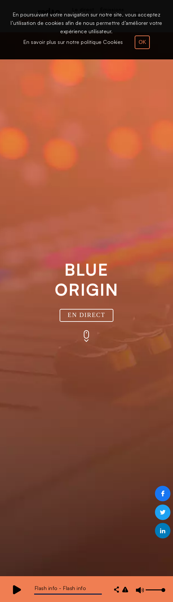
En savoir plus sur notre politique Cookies (73, 42)
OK (142, 42)
